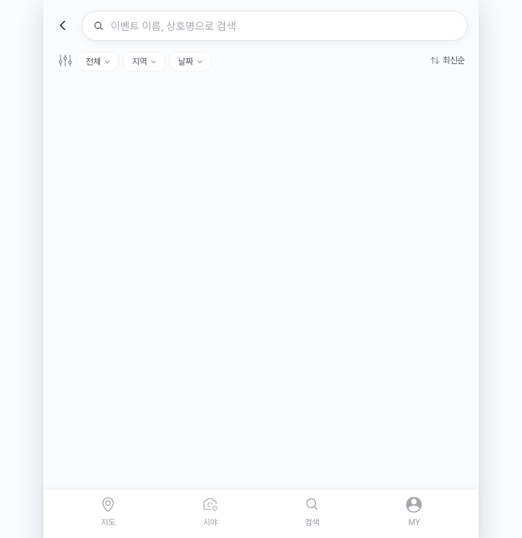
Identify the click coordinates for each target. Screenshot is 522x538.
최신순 (453, 60)
